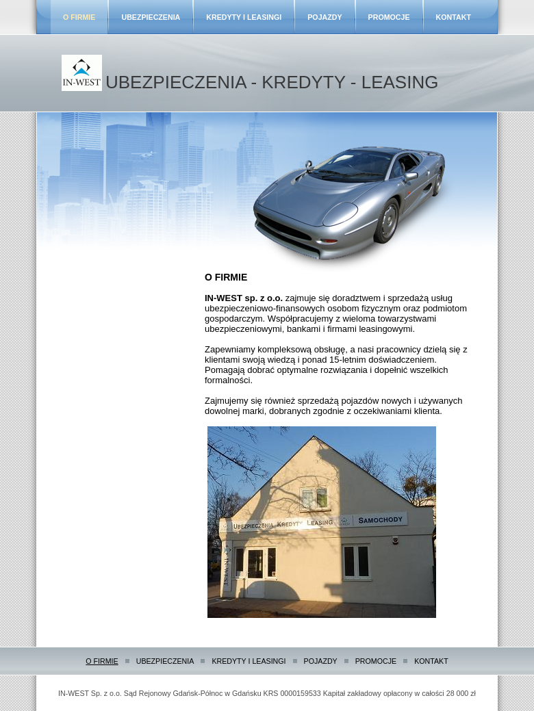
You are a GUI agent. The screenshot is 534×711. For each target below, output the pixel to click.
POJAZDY (324, 17)
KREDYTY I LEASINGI (243, 17)
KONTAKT (453, 17)
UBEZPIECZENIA (150, 17)
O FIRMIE (79, 17)
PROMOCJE (389, 17)
